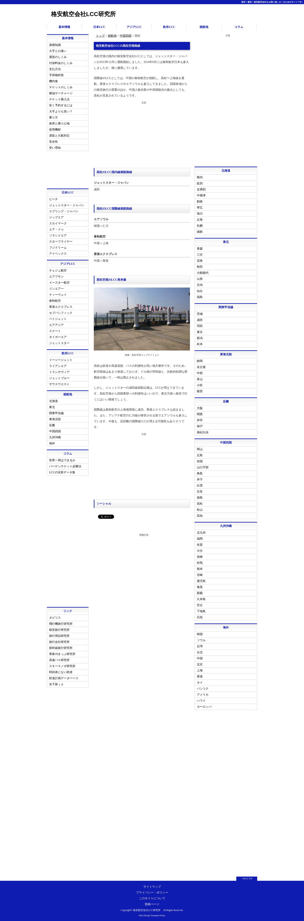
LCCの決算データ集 (62, 472)
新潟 (200, 338)
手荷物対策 (56, 75)
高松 (200, 503)
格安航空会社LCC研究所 (83, 14)
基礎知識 (55, 44)
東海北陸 (55, 419)
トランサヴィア (59, 372)
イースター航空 (59, 282)
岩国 (200, 461)
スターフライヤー (61, 241)
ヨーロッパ (204, 706)
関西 (200, 414)
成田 (200, 320)
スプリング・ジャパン (63, 211)
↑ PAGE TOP (246, 878)
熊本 (200, 568)
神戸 (200, 426)
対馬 (200, 562)
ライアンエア (58, 366)
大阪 (200, 408)
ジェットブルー (59, 378)
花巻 (200, 260)
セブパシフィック (61, 312)
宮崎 (200, 575)
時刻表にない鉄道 (61, 672)
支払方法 (55, 69)
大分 (200, 550)
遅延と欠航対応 (59, 135)
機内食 (53, 81)
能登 (200, 391)
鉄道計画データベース (63, 678)
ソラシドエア (58, 235)
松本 (200, 344)
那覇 (200, 593)
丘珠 (200, 219)
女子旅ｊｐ (56, 684)
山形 (200, 278)
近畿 (52, 425)
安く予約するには (61, 105)
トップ (100, 35)
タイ (200, 682)
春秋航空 (55, 300)
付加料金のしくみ (61, 63)
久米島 (201, 599)
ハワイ (201, 700)
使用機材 (55, 129)
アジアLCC (134, 27)
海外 (52, 443)
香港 (200, 676)
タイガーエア (58, 337)
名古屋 (201, 367)
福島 (200, 297)
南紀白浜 (203, 432)
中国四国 (125, 35)
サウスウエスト (59, 384)
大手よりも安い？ (61, 111)
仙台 (200, 291)
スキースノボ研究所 (62, 666)
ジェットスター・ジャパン (66, 205)
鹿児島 (201, 581)
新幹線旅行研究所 (61, 648)
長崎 (200, 556)
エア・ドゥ (56, 229)
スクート (55, 331)
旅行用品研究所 (59, 635)
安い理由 (55, 147)
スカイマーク (58, 223)
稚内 (200, 177)
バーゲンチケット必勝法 (65, 466)
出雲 (200, 485)
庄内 (200, 284)
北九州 (201, 532)
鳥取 (200, 473)
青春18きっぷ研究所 (62, 654)
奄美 (200, 587)
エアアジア (56, 325)
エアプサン (56, 276)
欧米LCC (169, 27)
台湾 (200, 646)
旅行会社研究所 (59, 641)
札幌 (200, 225)
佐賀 (200, 544)
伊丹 (200, 420)
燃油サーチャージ (61, 93)
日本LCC (99, 27)
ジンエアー (56, 288)
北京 (200, 664)
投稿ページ (152, 904)
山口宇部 (203, 467)
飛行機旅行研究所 (61, 623)
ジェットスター (59, 343)
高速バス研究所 (59, 660)
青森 (200, 248)
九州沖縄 (55, 437)
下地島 (201, 611)
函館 (200, 231)
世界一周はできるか (62, 460)
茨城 (200, 313)
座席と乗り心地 (59, 123)
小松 (200, 385)
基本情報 (64, 27)
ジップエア (56, 217)
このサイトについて (152, 898)
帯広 (200, 207)
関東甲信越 (56, 413)
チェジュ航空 (58, 270)
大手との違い (58, 51)
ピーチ (53, 199)
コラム (238, 27)
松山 (200, 509)
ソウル (201, 640)
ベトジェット (58, 318)
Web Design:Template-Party (152, 915)
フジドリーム (58, 247)
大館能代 (203, 272)
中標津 (201, 195)
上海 (200, 670)
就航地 (204, 27)
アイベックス (58, 253)
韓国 (200, 634)
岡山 (200, 449)
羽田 (200, 326)
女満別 (201, 189)
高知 (200, 515)
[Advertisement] (142, 135)
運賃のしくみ (58, 57)
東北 (52, 407)
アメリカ (203, 694)
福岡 (200, 538)
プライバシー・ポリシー (152, 892)
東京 (200, 332)
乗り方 (53, 117)
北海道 (53, 401)
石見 (200, 491)
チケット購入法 (59, 99)
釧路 (200, 201)
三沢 (200, 254)
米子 (200, 479)
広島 (200, 455)
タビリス (55, 617)
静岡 (200, 361)
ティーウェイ (58, 294)
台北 (200, 652)
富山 (200, 379)
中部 (200, 373)
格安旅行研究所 (59, 629)
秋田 (200, 266)
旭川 (200, 213)
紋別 (200, 183)
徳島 (200, 497)
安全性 (53, 141)
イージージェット (61, 360)
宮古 (200, 605)
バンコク (203, 688)
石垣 (200, 617)
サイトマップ (152, 886)
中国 (200, 658)
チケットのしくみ (61, 87)
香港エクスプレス (61, 306)
